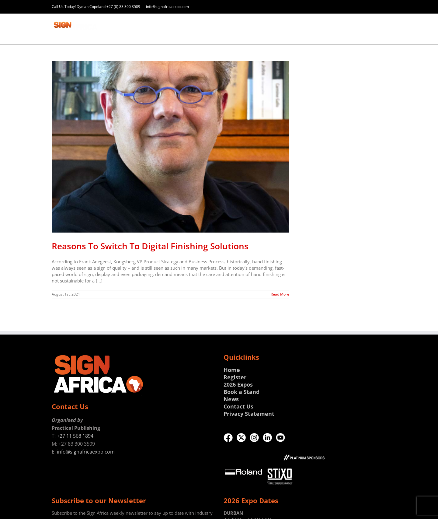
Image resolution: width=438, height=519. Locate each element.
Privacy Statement (249, 413)
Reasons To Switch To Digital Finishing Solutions (150, 246)
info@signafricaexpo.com (167, 6)
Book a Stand (241, 391)
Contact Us (238, 406)
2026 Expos (238, 384)
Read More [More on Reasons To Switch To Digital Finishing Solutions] (280, 294)
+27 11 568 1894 (75, 436)
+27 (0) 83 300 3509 (123, 6)
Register (235, 377)
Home (232, 369)
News (231, 399)
